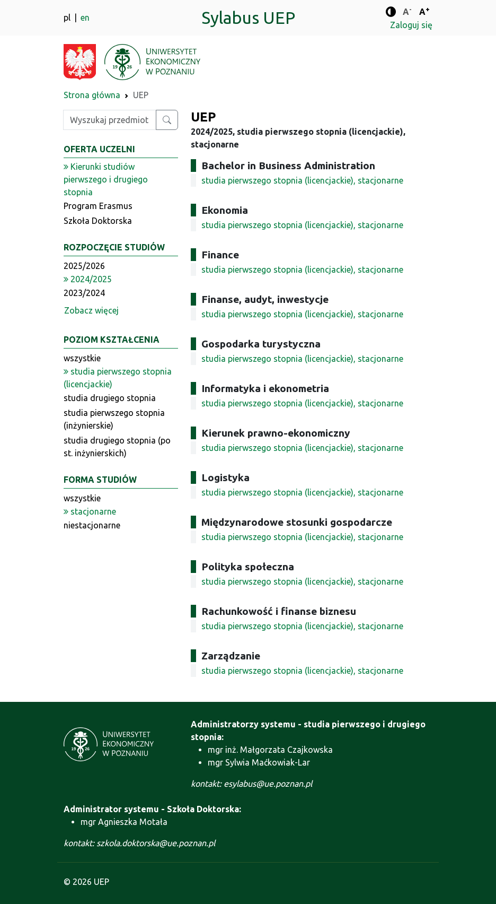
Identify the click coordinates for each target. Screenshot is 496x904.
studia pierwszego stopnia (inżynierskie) (114, 419)
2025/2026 (84, 266)
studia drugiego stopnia (110, 398)
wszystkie (82, 358)
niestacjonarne (92, 525)
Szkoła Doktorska (98, 220)
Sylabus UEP (248, 17)
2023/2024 (84, 293)
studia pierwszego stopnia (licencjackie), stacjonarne (302, 180)
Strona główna (92, 95)
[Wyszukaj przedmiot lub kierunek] (167, 120)
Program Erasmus (98, 206)
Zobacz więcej (91, 310)
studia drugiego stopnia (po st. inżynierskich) (117, 447)
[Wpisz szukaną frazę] (109, 120)
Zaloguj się (411, 25)
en (85, 17)
